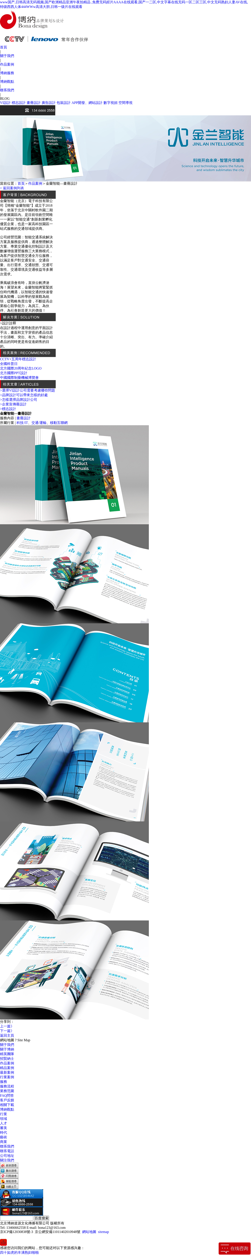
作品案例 (7, 64)
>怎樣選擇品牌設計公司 (18, 399)
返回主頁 (7, 1035)
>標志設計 (8, 409)
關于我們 (7, 56)
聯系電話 (7, 1151)
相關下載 (7, 1105)
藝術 (3, 1137)
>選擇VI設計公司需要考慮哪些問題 (27, 390)
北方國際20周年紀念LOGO (20, 368)
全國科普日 (9, 364)
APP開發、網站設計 (87, 103)
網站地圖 (89, 1232)
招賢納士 (7, 1058)
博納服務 (7, 73)
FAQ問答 (7, 1095)
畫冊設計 (34, 103)
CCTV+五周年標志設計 (18, 359)
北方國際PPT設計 (13, 373)
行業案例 (7, 1077)
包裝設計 (64, 103)
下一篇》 (7, 1031)
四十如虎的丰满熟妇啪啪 (19, 1252)
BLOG (5, 98)
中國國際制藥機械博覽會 (19, 377)
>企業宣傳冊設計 (13, 404)
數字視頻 (110, 103)
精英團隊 (7, 1054)
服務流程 (7, 1086)
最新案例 (7, 1072)
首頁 (3, 47)
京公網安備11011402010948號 (57, 1232)
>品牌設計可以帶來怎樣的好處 (24, 395)
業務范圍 (7, 1091)
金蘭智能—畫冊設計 (62, 183)
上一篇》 (7, 1026)
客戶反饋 (7, 1100)
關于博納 (7, 1049)
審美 (3, 1128)
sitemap (103, 1232)
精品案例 (7, 1068)
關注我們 (7, 1160)
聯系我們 (7, 90)
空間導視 (125, 103)
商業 (3, 1142)
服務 (3, 1082)
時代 (3, 1132)
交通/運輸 (38, 423)
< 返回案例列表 (12, 188)
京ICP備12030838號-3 (16, 1232)
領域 (3, 1119)
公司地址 (7, 1155)
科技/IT (22, 423)
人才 (3, 1123)
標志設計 (19, 103)
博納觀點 (7, 81)
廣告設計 (49, 103)
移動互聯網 (59, 423)
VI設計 (5, 103)
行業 (3, 1114)
